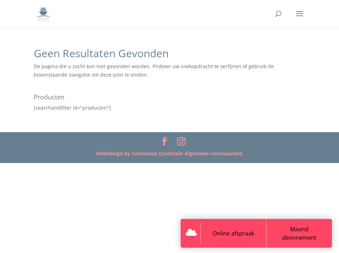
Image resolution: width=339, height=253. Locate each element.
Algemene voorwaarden (213, 153)
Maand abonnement (299, 233)
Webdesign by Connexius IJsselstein (140, 153)
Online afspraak (233, 233)
